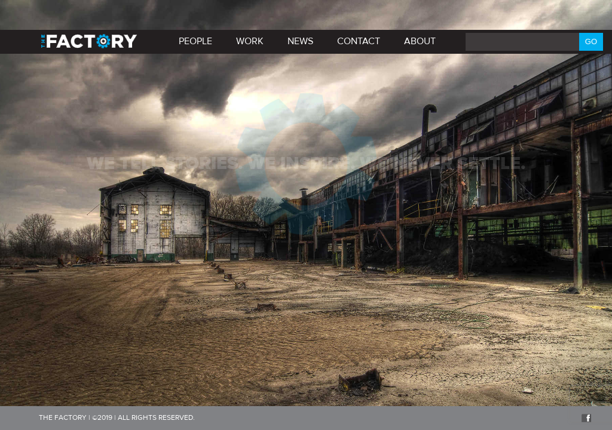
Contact (358, 41)
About (420, 41)
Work (250, 41)
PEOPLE (195, 41)
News (300, 41)
